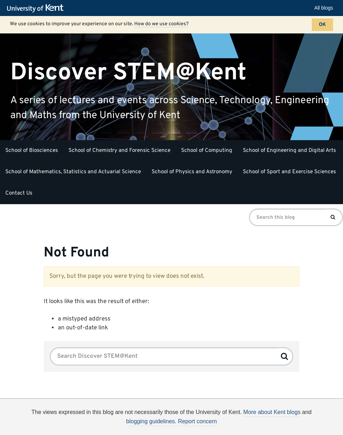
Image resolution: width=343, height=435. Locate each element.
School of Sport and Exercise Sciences (289, 172)
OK (322, 25)
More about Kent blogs (271, 412)
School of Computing (206, 150)
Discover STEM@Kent (128, 72)
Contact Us (18, 193)
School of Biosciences (31, 150)
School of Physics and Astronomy (192, 172)
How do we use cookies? (161, 24)
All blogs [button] (323, 8)
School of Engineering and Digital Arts (289, 150)
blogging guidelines (150, 421)
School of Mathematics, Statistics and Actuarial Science (73, 172)
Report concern (197, 421)
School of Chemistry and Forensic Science (119, 150)
